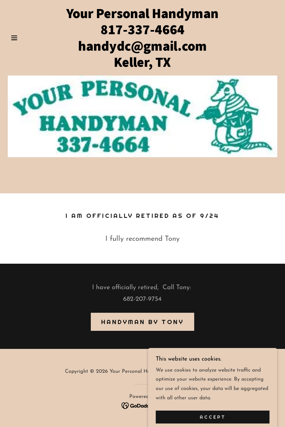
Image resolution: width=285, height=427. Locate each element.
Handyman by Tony (142, 322)
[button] (28, 37)
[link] (142, 65)
